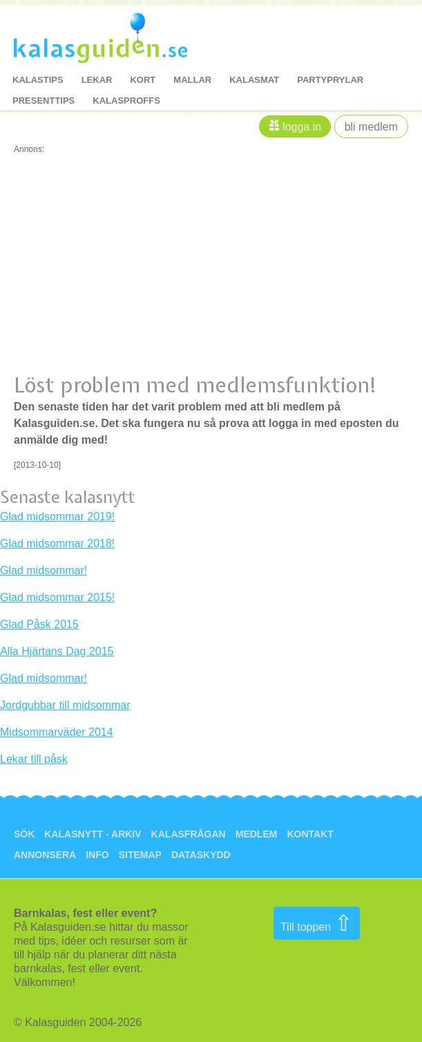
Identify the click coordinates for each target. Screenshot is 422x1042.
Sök (24, 834)
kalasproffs (126, 100)
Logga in (301, 127)
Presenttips (43, 100)
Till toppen (316, 923)
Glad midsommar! (43, 570)
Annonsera (45, 854)
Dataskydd (201, 854)
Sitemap (140, 854)
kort (142, 80)
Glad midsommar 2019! (57, 516)
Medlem (257, 834)
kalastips (38, 80)
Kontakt (310, 834)
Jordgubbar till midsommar (65, 705)
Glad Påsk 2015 (39, 624)
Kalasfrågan (188, 834)
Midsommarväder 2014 (56, 732)
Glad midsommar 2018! (57, 543)
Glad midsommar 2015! (57, 597)
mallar (192, 80)
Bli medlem (371, 127)
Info (97, 854)
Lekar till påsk (34, 759)
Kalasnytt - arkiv (92, 834)
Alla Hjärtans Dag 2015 (57, 651)
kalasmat (254, 80)
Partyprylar (330, 80)
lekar (97, 80)
